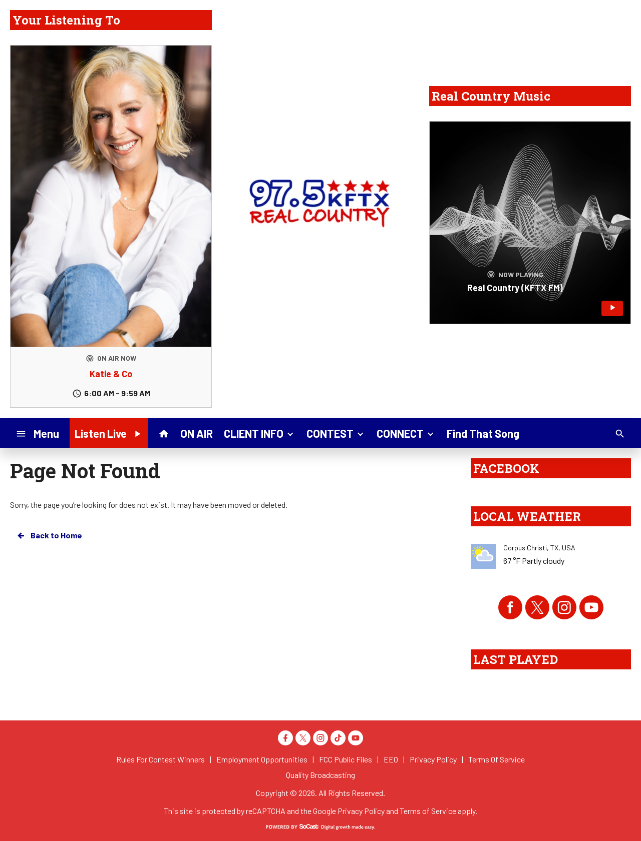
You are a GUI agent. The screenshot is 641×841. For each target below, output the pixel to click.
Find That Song (483, 433)
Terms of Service (428, 810)
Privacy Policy (361, 810)
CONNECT (406, 433)
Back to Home (49, 535)
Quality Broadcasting (320, 774)
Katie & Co (111, 373)
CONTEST (336, 433)
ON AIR (196, 433)
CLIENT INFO (259, 433)
